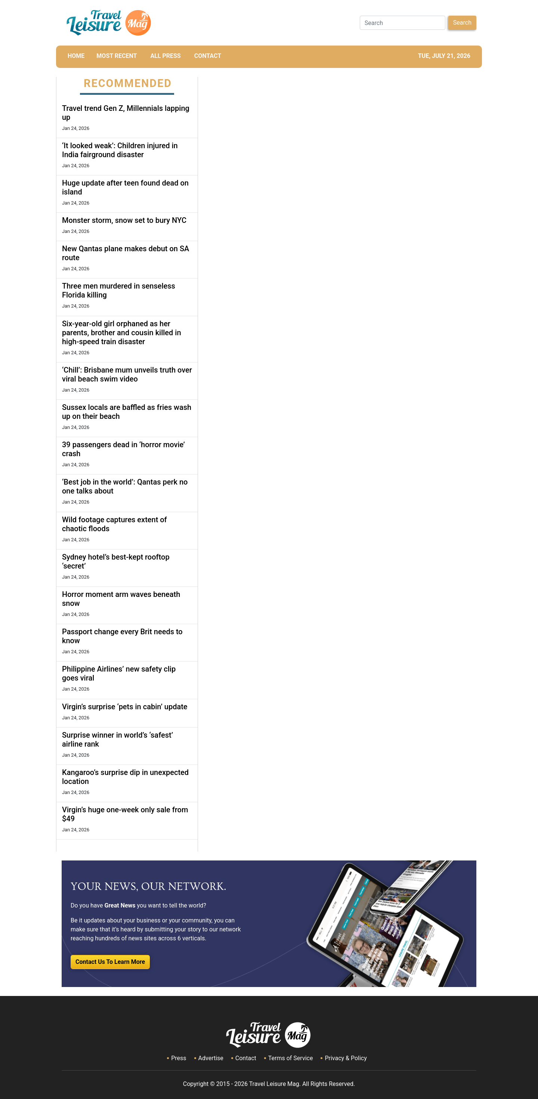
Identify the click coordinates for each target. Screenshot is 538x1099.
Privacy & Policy (346, 1058)
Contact (245, 1058)
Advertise (210, 1058)
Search (462, 22)
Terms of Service (290, 1058)
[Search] (402, 23)
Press (178, 1058)
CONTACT (207, 55)
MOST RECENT (116, 55)
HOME (76, 55)
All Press (165, 55)
